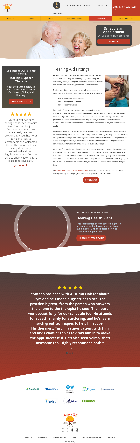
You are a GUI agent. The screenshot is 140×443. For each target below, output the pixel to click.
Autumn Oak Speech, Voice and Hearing (71, 170)
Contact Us (102, 5)
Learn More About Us (21, 101)
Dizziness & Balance (74, 18)
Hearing (31, 18)
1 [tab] (67, 353)
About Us (10, 18)
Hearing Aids (101, 18)
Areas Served (42, 438)
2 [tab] (70, 353)
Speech (50, 18)
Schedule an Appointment (79, 5)
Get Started (91, 180)
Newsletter (58, 13)
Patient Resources (126, 18)
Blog (74, 438)
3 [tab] (73, 353)
